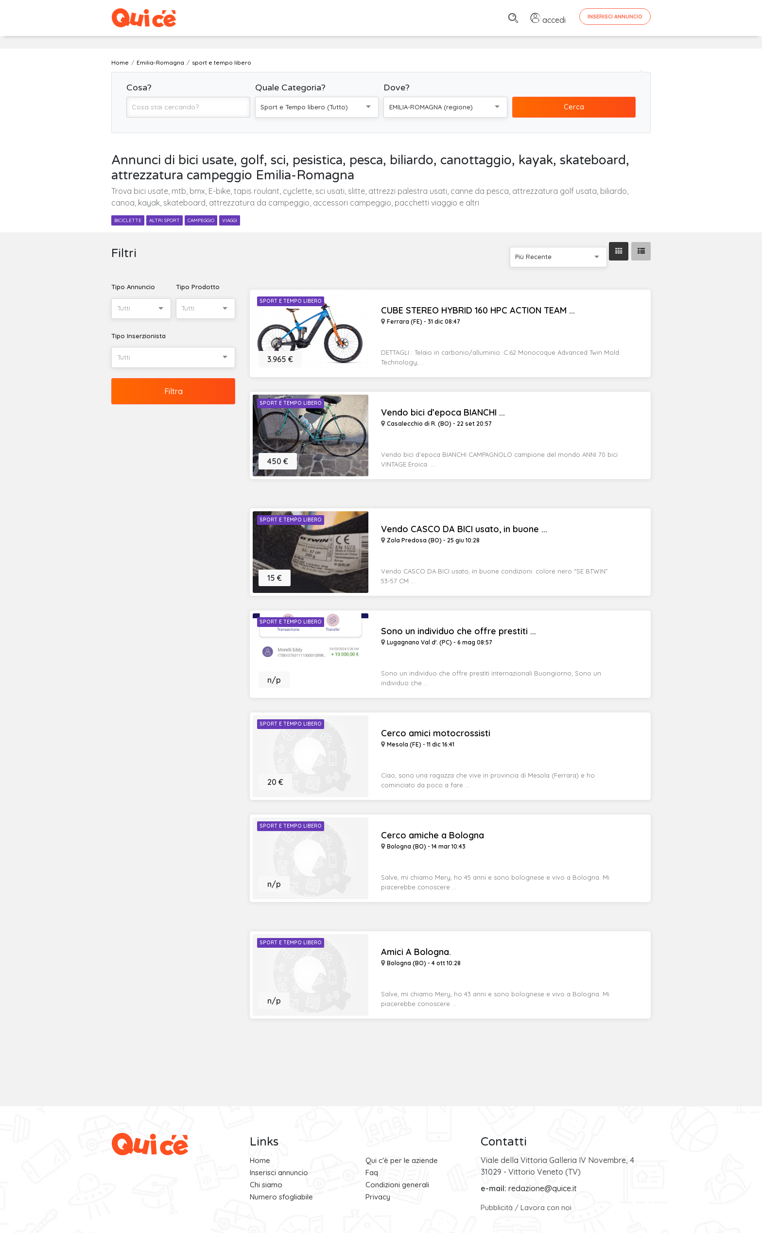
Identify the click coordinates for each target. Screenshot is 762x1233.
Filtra (173, 391)
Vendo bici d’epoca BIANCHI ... (443, 412)
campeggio (201, 220)
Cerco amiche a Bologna (432, 835)
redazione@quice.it (542, 1188)
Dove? (396, 87)
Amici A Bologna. (416, 952)
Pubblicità (497, 1207)
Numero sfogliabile (281, 1196)
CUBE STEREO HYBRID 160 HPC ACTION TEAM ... (478, 310)
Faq (371, 1172)
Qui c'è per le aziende (401, 1160)
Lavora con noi (546, 1207)
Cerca (574, 106)
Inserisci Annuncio (615, 16)
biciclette (127, 220)
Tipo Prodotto (198, 287)
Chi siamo (266, 1184)
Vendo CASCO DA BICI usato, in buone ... (464, 529)
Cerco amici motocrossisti (435, 733)
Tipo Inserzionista (138, 336)
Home (260, 1160)
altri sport (164, 220)
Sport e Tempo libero (291, 301)
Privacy (377, 1196)
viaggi (229, 220)
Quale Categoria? (290, 87)
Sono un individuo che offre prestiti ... (458, 631)
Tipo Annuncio (133, 287)
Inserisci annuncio (279, 1172)
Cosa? (139, 87)
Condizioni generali (397, 1184)
